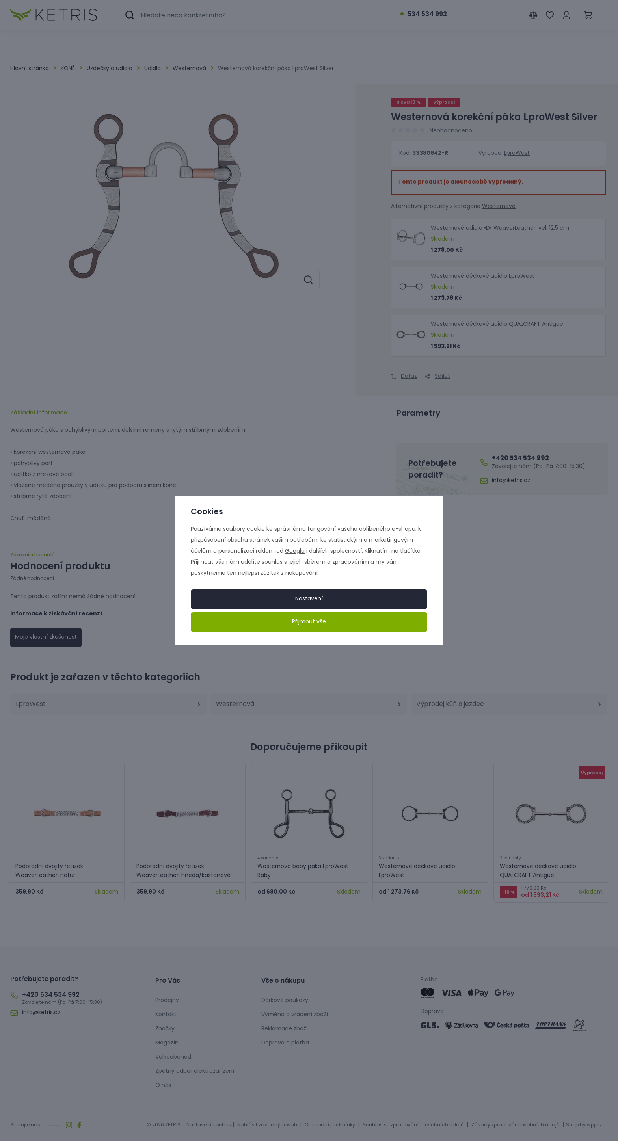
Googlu (295, 551)
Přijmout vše (309, 622)
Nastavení (309, 599)
